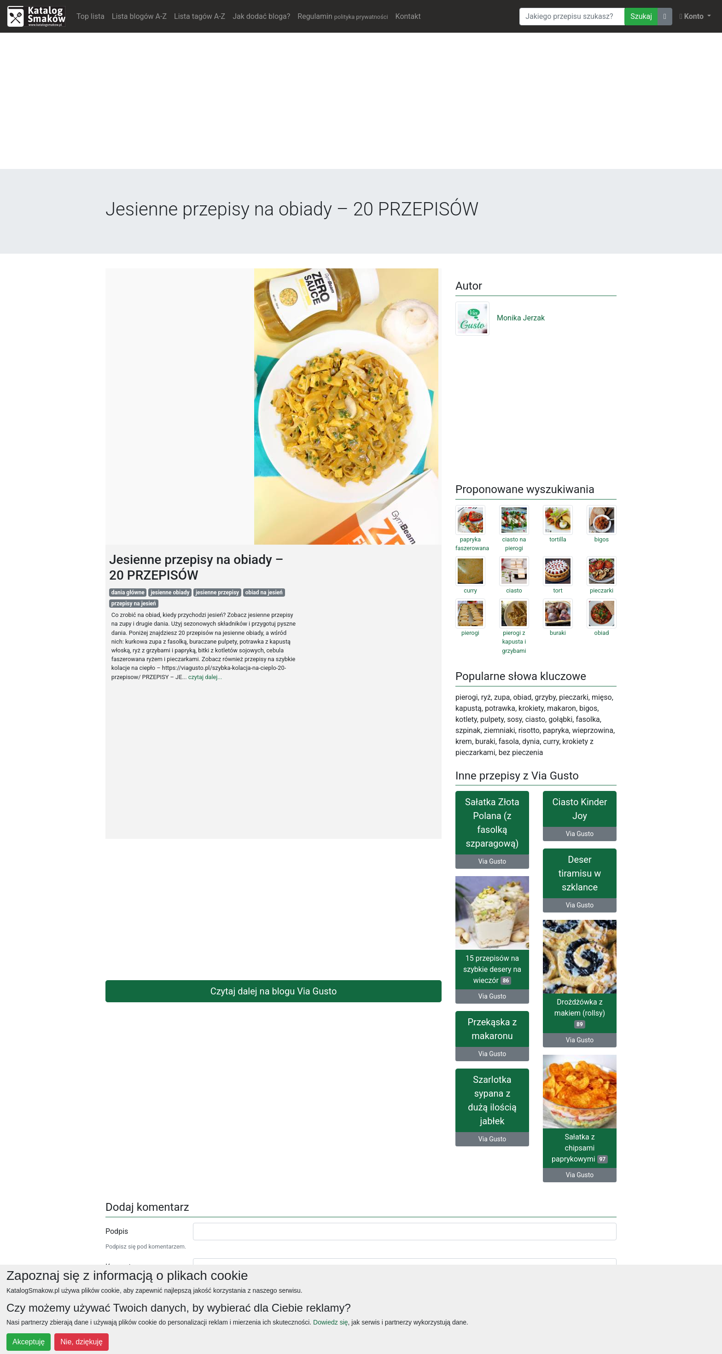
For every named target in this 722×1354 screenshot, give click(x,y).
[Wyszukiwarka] (572, 16)
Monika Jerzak (500, 318)
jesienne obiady (170, 592)
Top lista (90, 16)
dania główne (128, 592)
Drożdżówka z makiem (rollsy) (579, 1013)
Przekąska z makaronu (492, 1029)
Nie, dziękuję (81, 1342)
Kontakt (408, 16)
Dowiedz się (330, 1322)
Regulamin (342, 16)
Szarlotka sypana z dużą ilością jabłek (492, 1100)
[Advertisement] (361, 104)
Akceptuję (28, 1342)
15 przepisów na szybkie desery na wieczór (492, 969)
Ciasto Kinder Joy (580, 808)
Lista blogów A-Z (139, 16)
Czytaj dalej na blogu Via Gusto (273, 991)
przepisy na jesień (133, 603)
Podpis (116, 1231)
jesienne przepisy (217, 592)
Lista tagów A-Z (199, 16)
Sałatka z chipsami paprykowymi (580, 1148)
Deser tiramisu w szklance (580, 873)
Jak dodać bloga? (261, 16)
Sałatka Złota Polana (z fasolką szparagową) (492, 822)
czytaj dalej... (205, 677)
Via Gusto (492, 861)
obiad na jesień (264, 592)
